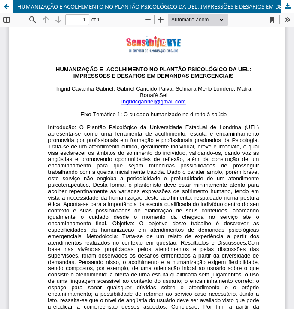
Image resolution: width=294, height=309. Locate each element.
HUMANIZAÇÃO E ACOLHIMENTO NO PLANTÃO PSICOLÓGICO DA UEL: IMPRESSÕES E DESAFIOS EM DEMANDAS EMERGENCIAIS (155, 6)
